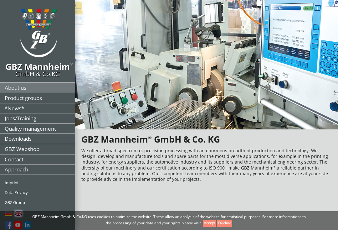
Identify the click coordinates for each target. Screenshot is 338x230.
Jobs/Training (20, 118)
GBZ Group (15, 202)
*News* (14, 108)
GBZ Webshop (22, 149)
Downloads (18, 138)
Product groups (23, 98)
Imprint (12, 183)
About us (15, 87)
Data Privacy (16, 192)
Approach (16, 169)
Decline (224, 223)
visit (197, 223)
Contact (14, 159)
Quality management (30, 128)
